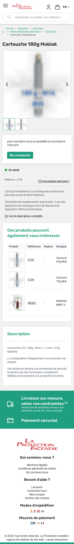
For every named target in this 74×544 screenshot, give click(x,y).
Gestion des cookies (37, 498)
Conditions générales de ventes (37, 468)
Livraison (37, 487)
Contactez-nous (37, 490)
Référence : (10, 179)
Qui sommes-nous (37, 472)
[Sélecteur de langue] (66, 7)
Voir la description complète (25, 216)
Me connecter (20, 155)
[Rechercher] (37, 17)
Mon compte (37, 494)
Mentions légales (37, 465)
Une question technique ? (55, 181)
